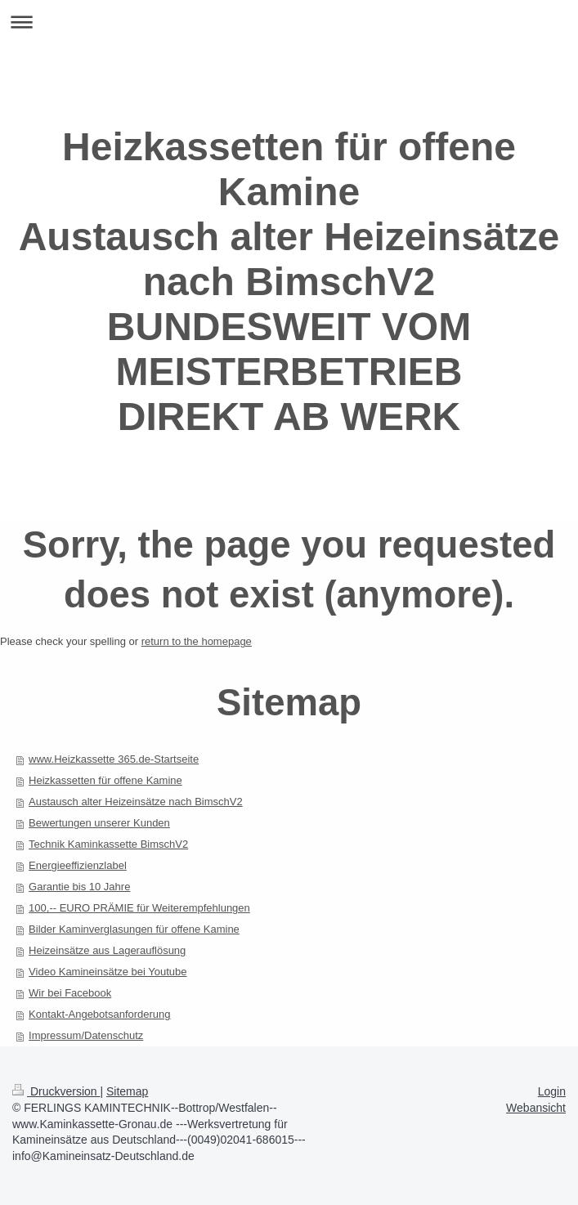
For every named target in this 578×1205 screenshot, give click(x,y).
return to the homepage (196, 641)
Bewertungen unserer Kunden (99, 823)
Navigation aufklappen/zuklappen (289, 21)
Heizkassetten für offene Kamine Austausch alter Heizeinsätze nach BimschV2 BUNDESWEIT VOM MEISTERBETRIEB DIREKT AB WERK (289, 281)
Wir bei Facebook (70, 993)
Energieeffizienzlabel (78, 865)
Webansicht (536, 1107)
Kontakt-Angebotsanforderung (99, 1014)
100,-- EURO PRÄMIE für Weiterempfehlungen (139, 908)
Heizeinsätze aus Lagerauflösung (107, 950)
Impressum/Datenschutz (86, 1035)
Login (552, 1091)
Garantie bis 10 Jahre (79, 886)
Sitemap (127, 1091)
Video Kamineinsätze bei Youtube (107, 971)
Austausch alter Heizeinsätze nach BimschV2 (136, 801)
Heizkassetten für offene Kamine (105, 780)
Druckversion (56, 1091)
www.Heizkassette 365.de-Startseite (114, 759)
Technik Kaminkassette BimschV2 (108, 844)
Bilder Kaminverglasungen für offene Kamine (134, 929)
